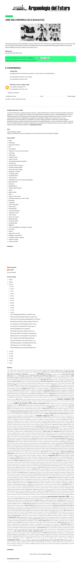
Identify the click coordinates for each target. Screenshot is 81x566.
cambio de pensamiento (39, 403)
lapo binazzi (14, 470)
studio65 (60, 522)
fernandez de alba (55, 441)
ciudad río (72, 412)
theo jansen (36, 529)
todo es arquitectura (59, 531)
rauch (37, 505)
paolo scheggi (61, 492)
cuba (63, 421)
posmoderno (43, 501)
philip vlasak (60, 498)
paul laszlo (64, 494)
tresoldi (59, 532)
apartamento (64, 386)
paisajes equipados (39, 492)
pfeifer (47, 498)
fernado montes (47, 441)
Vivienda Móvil (56, 540)
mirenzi (70, 480)
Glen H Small (24, 450)
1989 (35, 377)
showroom (30, 517)
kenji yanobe (54, 467)
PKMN (10, 140)
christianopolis (20, 410)
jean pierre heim (57, 462)
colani (45, 417)
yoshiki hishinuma (64, 543)
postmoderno (69, 501)
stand (36, 520)
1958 (35, 372)
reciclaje (70, 505)
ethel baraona (13, 438)
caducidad (67, 401)
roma (35, 512)
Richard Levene (55, 508)
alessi (56, 383)
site (20, 519)
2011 (38, 379)
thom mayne (53, 529)
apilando (70, 386)
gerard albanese (57, 446)
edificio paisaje (47, 431)
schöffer (70, 513)
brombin (39, 401)
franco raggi (42, 443)
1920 (33, 370)
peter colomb (11, 498)
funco (35, 445)
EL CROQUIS (12, 149)
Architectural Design (55, 388)
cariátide (47, 405)
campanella (64, 403)
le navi (33, 470)
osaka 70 (48, 491)
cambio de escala (20, 403)
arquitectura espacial (13, 391)
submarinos (66, 522)
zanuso (10, 545)
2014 (52, 379)
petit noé (38, 498)
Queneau (9, 505)
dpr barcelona (41, 429)
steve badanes (55, 520)
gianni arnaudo (38, 448)
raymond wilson (43, 505)
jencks (70, 462)
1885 (19, 370)
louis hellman (62, 472)
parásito (19, 494)
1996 (64, 377)
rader (14, 505)
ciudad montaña (35, 412)
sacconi (68, 512)
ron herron (53, 512)
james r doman (18, 462)
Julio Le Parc (63, 465)
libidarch (27, 472)
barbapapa (11, 397)
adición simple (63, 381)
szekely (26, 525)
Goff (34, 450)
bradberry (29, 401)
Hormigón (40, 457)
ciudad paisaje (65, 412)
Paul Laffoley (57, 494)
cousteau (26, 421)
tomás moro (15, 532)
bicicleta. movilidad (41, 399)
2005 (22, 379)
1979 (43, 376)
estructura (29, 60)
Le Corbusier (27, 470)
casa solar (15, 406)
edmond (63, 431)
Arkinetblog (11, 202)
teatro (10, 527)
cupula (19, 422)
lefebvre (42, 470)
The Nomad (29, 529)
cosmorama (16, 421)
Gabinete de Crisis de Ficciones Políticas (18, 151)
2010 (34, 379)
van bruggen (68, 536)
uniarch (10, 536)
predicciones (34, 503)
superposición (56, 524)
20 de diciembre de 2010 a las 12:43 (18, 89)
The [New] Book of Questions (16, 165)
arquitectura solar (16, 393)
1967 (11, 374)
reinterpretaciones (34, 507)
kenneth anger (61, 467)
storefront (9, 522)
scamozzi (44, 513)
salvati (23, 513)
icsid (8, 458)
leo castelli (57, 470)
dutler (52, 429)
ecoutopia (70, 429)
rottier (59, 512)
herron (28, 455)
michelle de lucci (68, 479)
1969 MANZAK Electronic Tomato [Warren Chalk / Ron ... (24, 321)
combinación (69, 417)
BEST (17, 399)
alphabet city (42, 385)
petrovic (43, 498)
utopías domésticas (54, 536)
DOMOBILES (16, 429)
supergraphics (39, 524)
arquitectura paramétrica (61, 391)
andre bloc (60, 385)
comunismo (15, 419)
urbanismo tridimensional (35, 536)
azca (68, 395)
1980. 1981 (57, 376)
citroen (60, 410)
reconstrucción (20, 507)
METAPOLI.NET (13, 182)
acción (24, 381)
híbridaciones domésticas (36, 455)
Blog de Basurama (13, 219)
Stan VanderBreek (29, 520)
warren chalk (47, 541)
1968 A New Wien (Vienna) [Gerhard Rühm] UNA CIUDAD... (25, 319)
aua (27, 395)
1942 (64, 370)
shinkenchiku (12, 517)
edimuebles (56, 431)
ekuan (43, 433)
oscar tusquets (71, 491)
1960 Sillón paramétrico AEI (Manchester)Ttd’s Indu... (23, 343)
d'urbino (37, 422)
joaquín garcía (16, 464)
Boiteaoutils (11, 200)
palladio (46, 492)
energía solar (27, 434)
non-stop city (25, 487)
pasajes (38, 494)
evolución (70, 438)
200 (11, 379)
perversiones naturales (56, 496)
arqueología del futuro (49, 390)
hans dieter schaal (22, 453)
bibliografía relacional (31, 399)
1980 (49, 376)
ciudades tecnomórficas (17, 416)
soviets (10, 520)
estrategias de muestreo (56, 436)
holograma (24, 457)
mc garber (20, 477)
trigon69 (15, 534)
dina (33, 426)
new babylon (62, 486)
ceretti (10, 408)
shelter (55, 515)
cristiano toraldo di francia (48, 421)
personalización (35, 496)
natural (29, 486)
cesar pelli (15, 408)
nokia (19, 487)
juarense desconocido (38, 465)
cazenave (61, 406)
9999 (73, 379)
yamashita (43, 543)
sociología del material (49, 518)
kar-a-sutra (29, 467)
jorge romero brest (55, 464)
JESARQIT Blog (13, 223)
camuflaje (9, 405)
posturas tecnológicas (12, 503)
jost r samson (69, 464)
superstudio (64, 524)
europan (28, 438)
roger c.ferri (9, 512)
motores (51, 484)
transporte (45, 532)
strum (19, 522)
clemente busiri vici (70, 416)
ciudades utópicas (42, 416)
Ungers (72, 534)
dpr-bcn (10, 194)
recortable (27, 507)
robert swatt (59, 510)
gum (31, 451)
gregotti (9, 451)
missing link (15, 482)
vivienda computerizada (31, 540)
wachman (13, 541)
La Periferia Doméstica (14, 210)
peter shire (25, 498)
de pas (24, 424)
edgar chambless (10, 431)
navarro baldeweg (48, 486)
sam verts (29, 513)
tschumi (32, 534)
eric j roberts (14, 436)
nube (43, 487)
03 (11, 291)
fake (22, 441)
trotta (28, 534)
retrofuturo (70, 507)
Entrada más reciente (11, 96)
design (15, 426)
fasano (36, 441)
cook (56, 419)
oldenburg (70, 489)
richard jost (48, 508)
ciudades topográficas (29, 416)
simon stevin (43, 517)
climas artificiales (17, 417)
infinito (49, 458)
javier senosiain (49, 462)
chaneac (32, 408)
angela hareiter (25, 386)
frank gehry (59, 443)
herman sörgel (22, 455)
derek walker (71, 424)
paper (71, 492)
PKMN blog (12, 142)
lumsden (30, 474)
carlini (51, 405)
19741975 (15, 376)
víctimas (60, 537)
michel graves (53, 479)
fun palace (30, 445)
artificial (51, 393)
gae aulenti (62, 445)
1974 (8, 376)
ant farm (32, 386)
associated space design (63, 393)
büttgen (55, 401)
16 (10, 363)
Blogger (49, 554)
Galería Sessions (13, 177)
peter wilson (32, 498)
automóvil (52, 395)
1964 (61, 372)
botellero (18, 401)
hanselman (39, 453)
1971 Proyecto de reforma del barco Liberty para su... (23, 326)
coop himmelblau (63, 419)
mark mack (9, 475)
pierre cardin (15, 500)
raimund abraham (28, 505)
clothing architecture (27, 417)
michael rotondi (46, 479)
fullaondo (20, 445)
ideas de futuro (14, 458)
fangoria (25, 441)
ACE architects (35, 381)
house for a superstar (48, 457)
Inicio (41, 96)
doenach (65, 428)
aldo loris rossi (18, 383)
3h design (68, 379)
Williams (27, 543)
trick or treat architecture (67, 532)
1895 (22, 370)
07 (11, 300)
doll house (9, 429)
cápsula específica (30, 405)
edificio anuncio (28, 431)
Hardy (44, 453)
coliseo (54, 417)
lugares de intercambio (16, 474)
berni (13, 399)
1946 (71, 370)
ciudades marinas (63, 413)
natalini (24, 486)
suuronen (21, 525)
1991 (44, 377)
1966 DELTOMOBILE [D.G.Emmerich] (20, 328)
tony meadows (22, 532)
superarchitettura (16, 524)
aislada (8, 383)
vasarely (22, 537)
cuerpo (67, 421)
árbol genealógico (10, 388)
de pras (28, 424)
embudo (68, 433)
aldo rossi (25, 383)
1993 (52, 377)
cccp (66, 406)
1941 (61, 370)
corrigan (70, 419)
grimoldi (18, 451)
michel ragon (60, 479)
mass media (41, 475)
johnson (48, 464)
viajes (43, 537)
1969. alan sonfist (31, 374)
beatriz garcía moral (34, 397)
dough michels (33, 429)
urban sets (27, 536)
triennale (9, 534)
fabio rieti (17, 441)
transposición (53, 532)
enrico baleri (34, 434)
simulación (57, 517)
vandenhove (15, 537)
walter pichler (39, 541)
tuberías (37, 534)
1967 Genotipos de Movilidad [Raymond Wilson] (22, 338)
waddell (18, 541)
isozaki (58, 460)
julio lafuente (56, 465)
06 (11, 298)
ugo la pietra (66, 534)
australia (41, 395)
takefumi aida (49, 525)
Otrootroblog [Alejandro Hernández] (18, 161)
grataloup (62, 450)
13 (10, 356)
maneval (45, 474)
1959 (39, 372)
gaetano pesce (69, 445)
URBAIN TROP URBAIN (15, 188)
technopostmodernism (31, 527)
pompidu (16, 501)
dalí (41, 422)
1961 (48, 372)
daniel (50, 422)
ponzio (20, 501)
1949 (8, 372)
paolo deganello (53, 492)
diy (34, 428)
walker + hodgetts (31, 541)
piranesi (27, 500)
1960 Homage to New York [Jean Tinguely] (20, 345)
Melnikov (60, 477)
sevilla (40, 515)
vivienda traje (67, 540)
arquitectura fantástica (24, 391)
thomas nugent (61, 529)
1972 (63, 374)
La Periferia (52, 469)
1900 (26, 370)
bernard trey (63, 397)
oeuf (51, 489)
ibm (71, 457)
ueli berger (55, 534)
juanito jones (29, 465)
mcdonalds (26, 477)
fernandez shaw (63, 441)
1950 (12, 372)
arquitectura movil (17, 60)
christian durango (12, 410)
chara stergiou (38, 408)
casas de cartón (21, 406)
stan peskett (21, 520)
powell (20, 503)
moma (58, 482)
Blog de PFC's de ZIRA (14, 233)
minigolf (58, 480)
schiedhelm (54, 513)
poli (73, 500)
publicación (54, 503)
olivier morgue (10, 491)
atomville (23, 395)
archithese (9, 390)
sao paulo (34, 513)
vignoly (65, 537)
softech (57, 518)
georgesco (50, 446)
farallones (31, 441)
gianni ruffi (61, 448)
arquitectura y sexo (25, 393)
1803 (12, 370)
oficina (59, 489)
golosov (37, 450)
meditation (44, 477)
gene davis (32, 446)
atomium (18, 395)
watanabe (53, 541)
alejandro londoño (31, 383)
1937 (53, 370)
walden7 (24, 541)
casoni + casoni (41, 406)
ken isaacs (41, 467)
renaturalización (56, 507)
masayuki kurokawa (32, 475)
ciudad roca (11, 413)
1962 (52, 372)
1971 (46, 374)
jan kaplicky (33, 462)
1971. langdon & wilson (55, 374)
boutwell (24, 401)
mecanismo (38, 477)
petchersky (72, 496)
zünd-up (14, 545)
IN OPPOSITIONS (13, 175)
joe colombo (22, 464)
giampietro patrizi (30, 448)
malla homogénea (37, 474)
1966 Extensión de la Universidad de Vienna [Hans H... (23, 335)
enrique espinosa (41, 434)
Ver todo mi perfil (11, 272)
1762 (8, 370)
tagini (43, 525)
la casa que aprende (44, 469)
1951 (15, 372)
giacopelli (23, 448)
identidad (22, 458)
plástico (37, 500)
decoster (38, 424)
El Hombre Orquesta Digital (15, 167)
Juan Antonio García (11, 465)
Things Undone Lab (45, 529)
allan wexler (28, 385)
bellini (46, 397)
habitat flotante (51, 451)
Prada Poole (26, 503)
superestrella (24, 524)
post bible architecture (61, 501)
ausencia (35, 395)
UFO (60, 534)
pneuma (60, 500)
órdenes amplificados (26, 491)
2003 (19, 379)
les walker (20, 472)
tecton (48, 527)
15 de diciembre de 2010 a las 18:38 (18, 79)
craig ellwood (32, 421)
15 (10, 360)
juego (45, 465)
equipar (8, 436)
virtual (70, 537)
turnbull (47, 534)
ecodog (60, 429)
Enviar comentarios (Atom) (19, 99)
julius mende (70, 465)
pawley (15, 496)
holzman (29, 457)
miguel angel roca (20, 480)
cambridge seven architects (55, 403)
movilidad (65, 484)
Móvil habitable (58, 484)
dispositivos (64, 426)
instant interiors (62, 458)
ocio (47, 489)
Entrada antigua (71, 96)
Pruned (10, 190)
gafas (17, 446)
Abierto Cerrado (16, 381)
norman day (32, 487)
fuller (24, 445)
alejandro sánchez (40, 383)
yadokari (37, 543)
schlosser (60, 513)
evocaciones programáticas (59, 438)
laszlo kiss (21, 470)
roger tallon (16, 512)
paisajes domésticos (29, 492)
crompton (58, 421)
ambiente (54, 385)
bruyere (51, 401)
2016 (56, 379)
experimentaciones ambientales (14, 439)
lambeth (68, 469)
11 (11, 310)
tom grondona (67, 531)
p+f (13, 492)
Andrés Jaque (12, 155)
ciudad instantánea (15, 412)
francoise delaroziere (51, 443)
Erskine (28, 436)
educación (9, 433)
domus (22, 429)
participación (33, 494)
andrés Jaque (11, 386)
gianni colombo (46, 448)
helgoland (10, 455)
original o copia (41, 491)
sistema (70, 517)
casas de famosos (29, 406)
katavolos (35, 467)
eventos (33, 438)
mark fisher (69, 474)
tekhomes (60, 527)
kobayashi (17, 469)
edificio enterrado (37, 431)
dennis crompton (63, 424)
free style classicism (69, 443)
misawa (8, 482)
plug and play (49, 500)
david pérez (9, 424)
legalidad (48, 470)
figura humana (11, 443)
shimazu (64, 515)
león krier (63, 470)
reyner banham (19, 508)
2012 (42, 379)
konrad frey (28, 469)
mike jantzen (28, 480)
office (55, 489)
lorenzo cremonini (49, 472)
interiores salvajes (18, 460)
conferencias (29, 419)
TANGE (69, 525)
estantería (47, 436)
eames (55, 429)
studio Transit (46, 522)
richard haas (41, 508)
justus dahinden (16, 467)
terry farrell (22, 529)
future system (51, 445)
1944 (68, 370)
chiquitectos (66, 408)
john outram (42, 464)
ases (56, 393)
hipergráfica (51, 455)
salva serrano (18, 513)
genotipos (37, 446)
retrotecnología (10, 508)
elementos (63, 433)
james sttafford (26, 462)
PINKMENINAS (13, 186)
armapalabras (33, 390)
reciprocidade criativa (11, 507)
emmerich (24, 60)
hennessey (16, 455)
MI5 (10, 147)
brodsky (34, 401)
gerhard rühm (64, 446)
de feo (14, 424)
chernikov (60, 408)
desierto (10, 426)
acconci (28, 381)
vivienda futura (43, 540)
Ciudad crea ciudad (13, 239)
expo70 (56, 439)
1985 (16, 378)
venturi (28, 537)
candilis (14, 405)
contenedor (41, 419)
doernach (70, 428)
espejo (42, 436)
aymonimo (64, 395)
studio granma (25, 522)
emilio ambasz (14, 434)
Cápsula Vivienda (39, 405)
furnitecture (44, 445)
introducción (39, 460)
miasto (23, 479)
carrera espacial (64, 405)
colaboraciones (40, 417)
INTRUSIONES (13, 208)
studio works (53, 522)
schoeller (65, 513)
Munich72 (9, 486)
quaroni (70, 503)
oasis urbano (16, 489)
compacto (9, 419)
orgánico (34, 491)
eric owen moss (21, 436)
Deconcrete (11, 184)
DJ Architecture (41, 428)
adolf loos (70, 381)
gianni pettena (54, 448)
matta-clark (62, 475)
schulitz (9, 515)
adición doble (56, 381)
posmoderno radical (51, 501)
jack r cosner (71, 460)
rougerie (63, 512)
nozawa (38, 487)
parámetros (14, 494)
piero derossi (67, 498)
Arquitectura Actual (13, 212)
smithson (25, 518)
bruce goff (45, 401)
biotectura (54, 399)
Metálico (18, 479)
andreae (72, 385)
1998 (71, 377)
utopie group (62, 536)
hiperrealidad (61, 455)
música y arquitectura (17, 486)
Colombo (63, 417)
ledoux (38, 470)
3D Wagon (61, 379)
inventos (45, 460)
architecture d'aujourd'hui (67, 388)
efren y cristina (21, 433)
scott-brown (15, 515)
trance (28, 532)
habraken (57, 451)
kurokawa (34, 469)
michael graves (29, 479)
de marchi (20, 424)
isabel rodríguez (51, 460)
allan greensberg (20, 385)
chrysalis (31, 410)
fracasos (29, 443)
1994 (56, 377)
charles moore (45, 408)
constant (35, 419)
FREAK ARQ (12, 206)
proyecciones (47, 503)
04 (11, 293)
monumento (30, 484)
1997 (68, 377)
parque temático (26, 494)
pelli (20, 496)
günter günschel (36, 451)
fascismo (40, 441)
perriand (28, 496)
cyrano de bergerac (25, 422)
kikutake (72, 467)
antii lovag (45, 386)
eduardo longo (69, 431)
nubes (47, 487)
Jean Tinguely (65, 462)
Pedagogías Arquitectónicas (15, 235)
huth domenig (66, 457)
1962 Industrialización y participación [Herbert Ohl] (23, 347)
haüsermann (66, 453)
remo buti (49, 507)
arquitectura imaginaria (36, 391)
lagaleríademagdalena (61, 469)
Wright (32, 543)
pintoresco (22, 500)
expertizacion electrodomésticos (30, 439)
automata (46, 395)
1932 (44, 370)
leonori (67, 470)
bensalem (50, 397)
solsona (66, 518)
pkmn (32, 500)
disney (53, 426)
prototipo (41, 503)
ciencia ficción (44, 410)
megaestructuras (52, 477)
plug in (55, 500)
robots (65, 510)
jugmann (49, 465)
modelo (41, 482)
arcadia (17, 388)
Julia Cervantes (12, 214)
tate (73, 525)
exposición (62, 439)
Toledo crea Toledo (13, 241)
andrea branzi (66, 385)
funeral (39, 445)
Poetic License (68, 500)
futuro (56, 445)
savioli (39, 513)
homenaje (35, 457)
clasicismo (56, 416)
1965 (66, 372)
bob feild (13, 401)
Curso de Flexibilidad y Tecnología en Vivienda (20, 227)
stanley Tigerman (42, 520)
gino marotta (71, 448)
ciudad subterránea (18, 413)
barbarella (26, 397)
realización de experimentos (59, 505)
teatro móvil (15, 527)
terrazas (16, 529)
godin (30, 450)
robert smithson (44, 510)
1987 (27, 378)
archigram (24, 388)
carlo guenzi (57, 405)
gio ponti (10, 450)
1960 (43, 372)
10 (10, 284)
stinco (67, 520)
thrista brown (9, 531)
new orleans (69, 486)
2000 (15, 379)
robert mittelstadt (35, 510)
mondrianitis (64, 482)
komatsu (22, 469)
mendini (72, 477)
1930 (41, 370)
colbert (49, 417)
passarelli (43, 494)
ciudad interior (25, 412)
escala (33, 436)
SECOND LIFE (23, 515)
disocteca (58, 426)
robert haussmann (17, 510)
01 (11, 286)
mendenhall (66, 477)
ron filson (47, 512)
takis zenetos (62, 525)
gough (42, 450)
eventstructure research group (44, 438)
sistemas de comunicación (12, 518)
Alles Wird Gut (35, 385)
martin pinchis (24, 475)
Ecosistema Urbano (13, 221)
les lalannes (13, 472)
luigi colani (24, 474)
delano (42, 424)
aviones (58, 395)
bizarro (8, 401)
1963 (56, 372)
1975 (20, 376)
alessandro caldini (49, 383)
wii (23, 543)
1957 (31, 372)
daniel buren (55, 422)
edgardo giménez (19, 431)
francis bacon (35, 443)
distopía (15, 428)
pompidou (10, 501)
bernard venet (69, 397)
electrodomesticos (49, 433)
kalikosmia (23, 467)
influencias (55, 458)
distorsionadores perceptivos (25, 428)
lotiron (56, 472)
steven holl (62, 520)
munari (71, 484)
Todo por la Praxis (13, 159)
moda (37, 482)
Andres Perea (18, 386)
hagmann (16, 453)
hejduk (72, 453)
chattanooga (54, 408)
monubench (9, 484)
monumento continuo (39, 484)
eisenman (28, 433)
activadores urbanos (45, 381)
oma (16, 491)
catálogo (49, 407)
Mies (14, 480)
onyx (20, 491)
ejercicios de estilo (35, 433)
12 (11, 312)
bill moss (48, 399)
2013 (48, 379)
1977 (31, 376)
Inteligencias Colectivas (14, 171)
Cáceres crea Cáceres (14, 217)
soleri (61, 518)
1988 (31, 377)
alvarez (48, 385)
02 (11, 289)
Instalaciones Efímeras (14, 145)
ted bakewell (53, 527)
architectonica (33, 388)
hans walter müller (31, 453)
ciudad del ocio (66, 410)
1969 (23, 374)
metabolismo (11, 479)
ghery (18, 448)
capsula (20, 405)
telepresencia (66, 527)
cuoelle (14, 422)
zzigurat (19, 545)
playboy (43, 500)
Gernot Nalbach (12, 448)
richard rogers (63, 508)
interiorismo (27, 460)
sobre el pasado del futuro (35, 519)
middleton (9, 480)
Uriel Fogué (11, 153)
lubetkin (68, 472)
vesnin (34, 537)
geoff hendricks (44, 446)
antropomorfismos (54, 386)
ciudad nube (58, 412)
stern (50, 520)
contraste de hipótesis (49, 419)
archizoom (15, 390)
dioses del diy (39, 426)
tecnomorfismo (41, 527)
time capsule (17, 531)
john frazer (29, 464)
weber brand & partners (66, 541)
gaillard (21, 446)
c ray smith (61, 401)
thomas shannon (69, 529)
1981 (62, 376)
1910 (30, 370)
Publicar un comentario (13, 92)
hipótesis (67, 455)
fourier (25, 443)
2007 (26, 379)
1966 (12, 60)
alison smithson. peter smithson (64, 383)
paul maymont (71, 494)
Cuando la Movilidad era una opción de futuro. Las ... (23, 340)
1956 (27, 372)
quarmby (65, 503)
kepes (67, 467)
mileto (53, 480)
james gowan (11, 462)
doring (27, 429)
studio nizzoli (39, 522)
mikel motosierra (42, 480)
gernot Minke (71, 446)
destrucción (20, 426)
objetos (22, 489)
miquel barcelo (65, 480)
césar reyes (22, 408)
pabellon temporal (19, 492)
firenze (17, 443)
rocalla (70, 510)
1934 (48, 370)
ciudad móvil (51, 412)
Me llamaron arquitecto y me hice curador (19, 198)
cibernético (37, 410)
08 (10, 279)
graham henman (48, 450)
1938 (57, 370)
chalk (27, 408)
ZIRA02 (11, 231)
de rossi (33, 424)
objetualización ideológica (31, 489)
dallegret (46, 422)
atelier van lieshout (10, 395)
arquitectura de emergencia (68, 390)
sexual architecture (48, 515)
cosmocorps (9, 421)
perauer (23, 496)
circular (55, 410)
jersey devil (9, 464)
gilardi (66, 448)
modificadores (48, 482)
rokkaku (22, 512)
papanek (67, 492)
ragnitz (17, 505)
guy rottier (43, 451)
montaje (70, 482)
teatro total (22, 527)
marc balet (64, 474)
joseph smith (63, 464)
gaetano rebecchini (10, 446)
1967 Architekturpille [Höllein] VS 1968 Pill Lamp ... (23, 314)
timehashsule (45, 531)
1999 (8, 379)
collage (58, 417)
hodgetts (12, 457)
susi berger (15, 525)
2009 (30, 379)
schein (49, 513)
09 (10, 282)
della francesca (48, 424)
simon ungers (50, 517)
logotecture (32, 472)
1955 (23, 372)
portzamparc (37, 501)
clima (10, 417)
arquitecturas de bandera (36, 393)
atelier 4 (70, 393)
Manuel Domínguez (56, 474)
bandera (72, 395)
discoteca (48, 426)
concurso (22, 419)
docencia (60, 428)
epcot (71, 434)
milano (49, 480)
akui (13, 383)
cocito (34, 417)
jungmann (9, 467)
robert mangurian (26, 510)
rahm (22, 505)
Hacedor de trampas (13, 204)
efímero (14, 433)
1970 (39, 374)
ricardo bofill (27, 508)
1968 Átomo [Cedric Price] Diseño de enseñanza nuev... (23, 333)
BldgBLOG (11, 225)
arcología (23, 390)
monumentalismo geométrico (19, 484)
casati (35, 406)
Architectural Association (43, 388)
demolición (55, 424)
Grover (22, 451)
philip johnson (53, 498)
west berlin (13, 543)
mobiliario (30, 482)
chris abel (72, 408)
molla (54, 482)
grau (67, 450)
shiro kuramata (23, 517)
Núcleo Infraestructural (54, 487)
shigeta (60, 515)
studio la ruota (32, 522)
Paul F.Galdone (50, 494)
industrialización (42, 458)
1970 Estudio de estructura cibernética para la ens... (22, 331)
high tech (45, 455)
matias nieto (55, 475)
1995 (60, 377)
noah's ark (14, 487)
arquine (58, 390)
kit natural (11, 469)
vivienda (22, 540)
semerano (30, 515)
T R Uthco (31, 525)
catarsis (56, 406)
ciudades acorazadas (28, 413)
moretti (46, 484)
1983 (72, 376)
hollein (17, 457)
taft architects (37, 525)
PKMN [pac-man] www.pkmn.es (18, 84)
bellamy (41, 397)
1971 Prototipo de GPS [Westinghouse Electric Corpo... (23, 324)
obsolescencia (42, 489)
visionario (34, 60)
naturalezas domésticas (38, 486)
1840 (15, 370)
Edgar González (12, 192)
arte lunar (46, 393)
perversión (43, 496)
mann (49, 474)
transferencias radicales (36, 532)
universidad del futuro (18, 536)
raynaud (49, 505)
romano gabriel (40, 512)
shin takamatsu (71, 515)
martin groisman (16, 475)
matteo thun (68, 475)
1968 (17, 374)
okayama (64, 489)
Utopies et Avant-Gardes (15, 196)
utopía (47, 536)
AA (9, 381)
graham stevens (56, 450)
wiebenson (19, 543)
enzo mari (66, 434)
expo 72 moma (43, 439)
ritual (69, 508)
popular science (30, 501)
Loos (43, 472)
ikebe (30, 458)
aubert (31, 395)
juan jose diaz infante (21, 465)
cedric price (71, 407)
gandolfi (26, 446)
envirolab (60, 434)
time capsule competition (32, 531)
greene (70, 450)
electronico (57, 433)
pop (24, 501)
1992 (48, 378)
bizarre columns (64, 399)
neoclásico (55, 486)
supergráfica (32, 524)
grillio (13, 451)
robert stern (52, 510)
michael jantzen (38, 479)
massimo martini (48, 475)
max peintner (13, 477)
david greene (69, 422)
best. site (23, 399)
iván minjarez (64, 460)
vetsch (39, 537)
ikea (26, 458)
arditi (28, 390)
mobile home (23, 482)
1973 (69, 374)
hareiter (48, 453)
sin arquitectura (64, 517)
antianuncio (39, 386)
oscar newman (56, 491)
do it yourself (51, 428)
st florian (15, 520)
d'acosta (32, 422)
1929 (37, 370)
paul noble (11, 496)
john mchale (35, 464)
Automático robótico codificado (16, 237)
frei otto (10, 445)
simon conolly (37, 517)
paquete (8, 494)
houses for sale (58, 457)
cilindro (50, 410)
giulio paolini (16, 450)
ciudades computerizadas (50, 413)
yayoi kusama (49, 543)
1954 (19, 372)
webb (58, 541)
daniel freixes (62, 422)
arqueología (39, 390)
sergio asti (36, 515)
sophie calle (71, 518)
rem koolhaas (43, 507)
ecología (65, 429)
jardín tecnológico (40, 462)
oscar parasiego (64, 491)
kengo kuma (48, 467)
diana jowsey (27, 426)
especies (37, 436)
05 (11, 296)
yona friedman (56, 543)
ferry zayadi (71, 441)
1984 (11, 378)
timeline (51, 531)
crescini (38, 421)
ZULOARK (11, 229)
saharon (12, 513)
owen (10, 492)
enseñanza (49, 434)
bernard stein (56, 397)
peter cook (18, 498)
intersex (33, 460)
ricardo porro (34, 508)
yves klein (72, 543)
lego (52, 470)
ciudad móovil (44, 412)
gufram (27, 451)
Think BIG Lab (12, 163)
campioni (70, 403)
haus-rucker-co (56, 453)
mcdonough (32, 477)
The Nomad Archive (14, 173)
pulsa (60, 503)
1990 (39, 377)
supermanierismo (48, 524)
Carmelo (11, 270)
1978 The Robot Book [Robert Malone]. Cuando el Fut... (24, 317)
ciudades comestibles (39, 413)
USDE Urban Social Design (15, 169)
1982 (67, 376)
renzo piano (64, 507)
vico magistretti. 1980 (51, 537)
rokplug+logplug (28, 512)
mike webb (35, 480)
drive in (47, 429)
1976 (26, 376)
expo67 (51, 439)
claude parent (62, 416)
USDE (43, 536)
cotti (22, 421)
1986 (21, 378)
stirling (71, 520)
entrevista (55, 434)
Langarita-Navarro (13, 157)
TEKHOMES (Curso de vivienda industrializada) (21, 180)
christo (26, 410)
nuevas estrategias (65, 487)
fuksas (15, 445)
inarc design (35, 458)
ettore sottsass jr (21, 438)
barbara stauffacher (18, 397)
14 (10, 358)
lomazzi (38, 472)
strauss (14, 522)
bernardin (9, 399)
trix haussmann (22, 534)
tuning (42, 534)
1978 (37, 376)
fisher (21, 443)
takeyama (56, 525)
